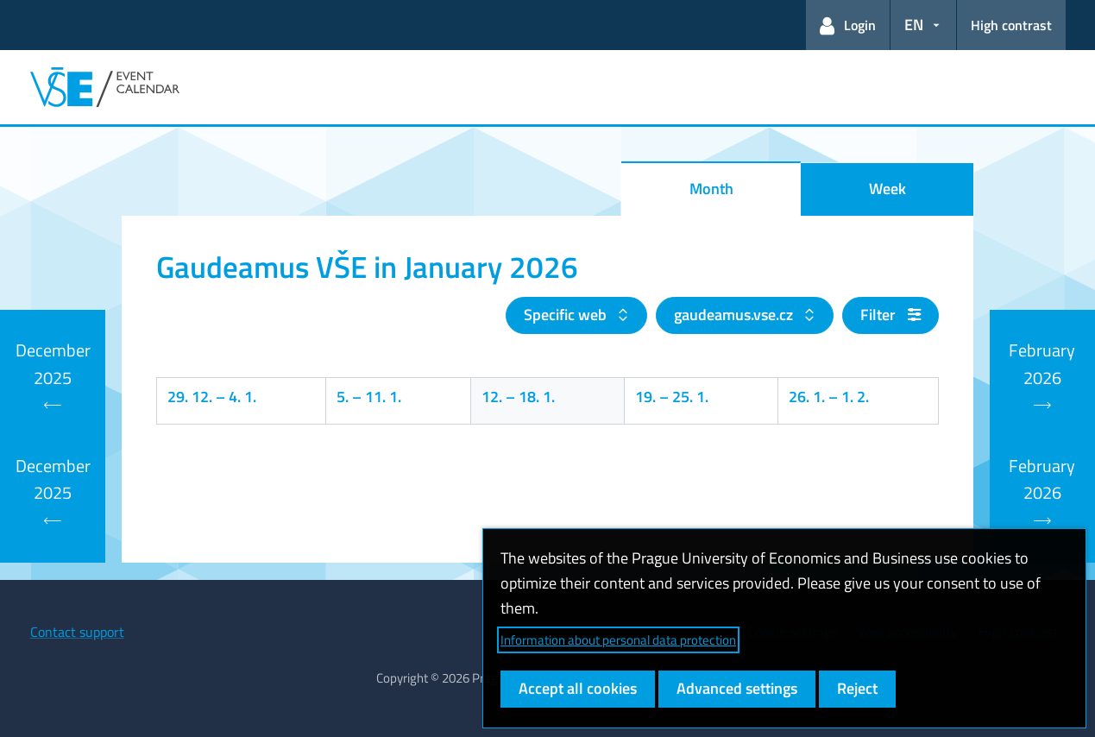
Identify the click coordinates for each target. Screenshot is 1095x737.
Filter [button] (890, 314)
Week (887, 188)
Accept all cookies (578, 688)
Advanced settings (737, 688)
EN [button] (913, 24)
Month (711, 188)
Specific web (567, 314)
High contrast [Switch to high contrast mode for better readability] (1011, 25)
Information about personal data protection (618, 640)
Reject (857, 688)
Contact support (77, 631)
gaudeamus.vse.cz (735, 314)
